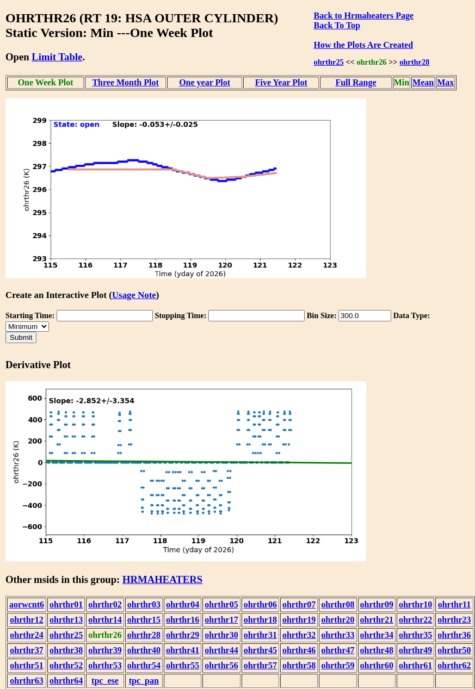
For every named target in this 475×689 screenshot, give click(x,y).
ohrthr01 (66, 604)
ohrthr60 (376, 665)
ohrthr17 (221, 619)
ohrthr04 (182, 604)
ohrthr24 (26, 635)
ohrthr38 (66, 650)
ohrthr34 (376, 635)
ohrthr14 (104, 619)
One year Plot (204, 82)
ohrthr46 (299, 650)
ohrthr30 (221, 635)
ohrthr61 (415, 665)
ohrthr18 (260, 619)
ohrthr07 (299, 604)
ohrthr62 (454, 665)
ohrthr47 (337, 650)
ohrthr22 (415, 619)
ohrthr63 (26, 680)
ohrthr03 (144, 604)
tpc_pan (144, 680)
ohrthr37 (26, 650)
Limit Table (57, 57)
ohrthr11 (454, 604)
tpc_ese (105, 680)
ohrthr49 (415, 650)
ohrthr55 (182, 665)
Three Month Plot (125, 82)
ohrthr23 (454, 619)
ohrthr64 (66, 680)
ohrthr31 (260, 635)
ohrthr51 (26, 665)
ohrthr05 (221, 604)
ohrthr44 (221, 650)
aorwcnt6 (26, 604)
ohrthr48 (376, 650)
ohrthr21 (376, 619)
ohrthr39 (104, 650)
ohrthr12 (26, 619)
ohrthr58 (299, 665)
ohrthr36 (454, 635)
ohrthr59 (337, 665)
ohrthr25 (329, 62)
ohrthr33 (337, 635)
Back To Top (337, 25)
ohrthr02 (104, 604)
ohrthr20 (337, 619)
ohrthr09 (376, 604)
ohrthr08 (337, 604)
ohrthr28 (414, 62)
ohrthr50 (454, 650)
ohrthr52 (66, 665)
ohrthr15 (144, 619)
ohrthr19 (299, 619)
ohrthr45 (260, 650)
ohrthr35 (415, 635)
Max (445, 82)
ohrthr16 (182, 619)
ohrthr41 (182, 650)
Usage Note (134, 295)
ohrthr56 (221, 665)
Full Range (355, 82)
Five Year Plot (281, 82)
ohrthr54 (144, 665)
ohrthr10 (415, 604)
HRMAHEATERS (162, 579)
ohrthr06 (260, 604)
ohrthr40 (144, 650)
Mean (423, 82)
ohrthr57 (260, 665)
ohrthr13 (66, 619)
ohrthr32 (299, 635)
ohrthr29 (182, 635)
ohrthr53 (104, 665)
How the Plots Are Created (363, 44)
